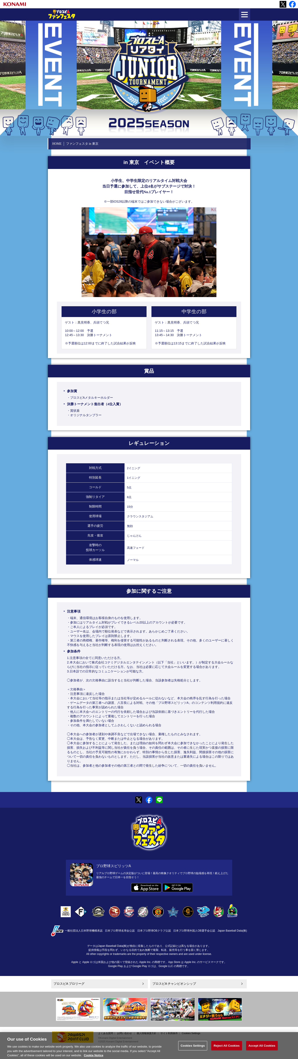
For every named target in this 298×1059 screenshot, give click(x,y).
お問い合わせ (124, 1033)
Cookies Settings (191, 1033)
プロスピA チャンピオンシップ (174, 983)
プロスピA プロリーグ (69, 983)
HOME (57, 143)
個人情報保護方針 (146, 1033)
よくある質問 (105, 1033)
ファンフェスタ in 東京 (82, 143)
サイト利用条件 (169, 1033)
